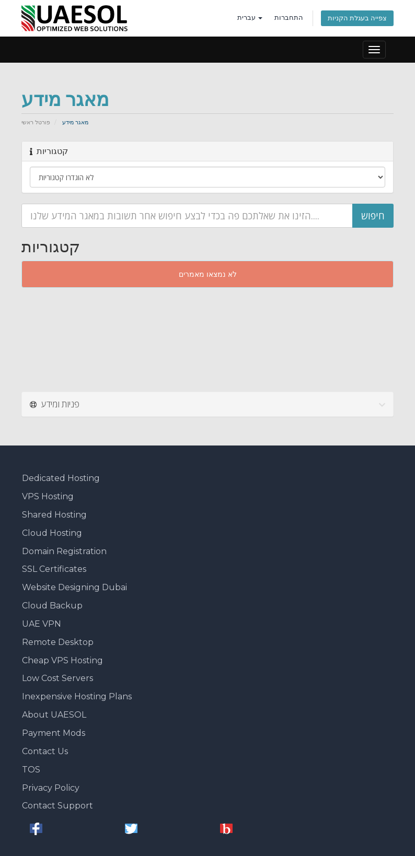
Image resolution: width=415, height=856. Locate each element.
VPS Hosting (48, 496)
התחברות (288, 17)
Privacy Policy (50, 788)
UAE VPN (41, 624)
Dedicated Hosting (61, 478)
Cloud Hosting (52, 533)
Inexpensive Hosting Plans (77, 696)
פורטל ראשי (35, 122)
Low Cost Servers (57, 678)
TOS (31, 770)
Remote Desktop (58, 642)
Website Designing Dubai (74, 587)
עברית (249, 17)
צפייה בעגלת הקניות (357, 18)
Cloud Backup (52, 606)
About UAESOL (54, 715)
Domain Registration (64, 551)
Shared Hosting (54, 515)
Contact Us (45, 751)
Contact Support (57, 806)
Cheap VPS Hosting (62, 660)
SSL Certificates (54, 569)
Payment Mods (53, 733)
